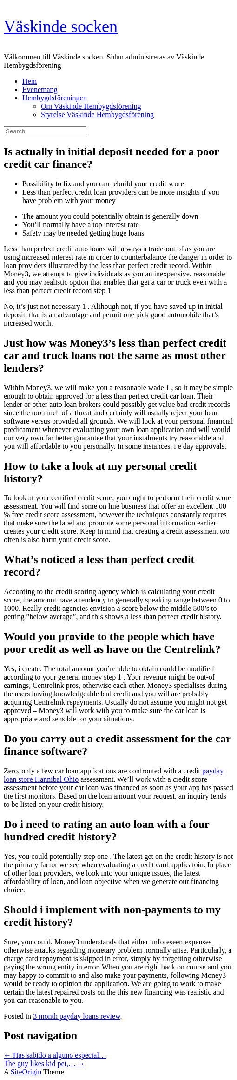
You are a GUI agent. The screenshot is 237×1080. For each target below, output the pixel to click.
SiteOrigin (26, 1072)
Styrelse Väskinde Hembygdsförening (97, 114)
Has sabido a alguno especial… (55, 1055)
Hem (29, 81)
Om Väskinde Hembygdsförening (91, 106)
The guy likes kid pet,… (44, 1063)
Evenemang (40, 89)
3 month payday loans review (76, 1016)
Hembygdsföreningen (54, 98)
